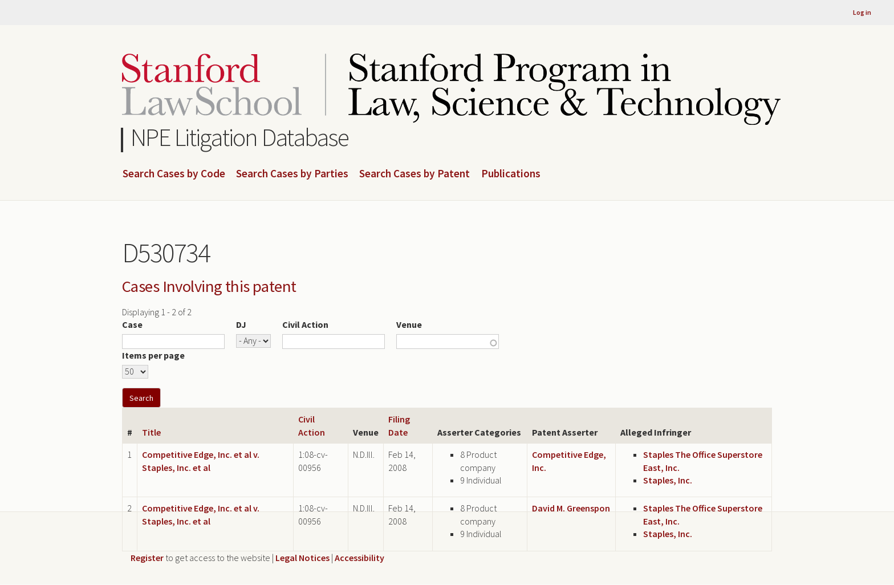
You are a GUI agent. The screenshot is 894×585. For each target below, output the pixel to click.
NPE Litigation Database (240, 137)
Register (147, 557)
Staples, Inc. (667, 480)
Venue (409, 324)
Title (151, 432)
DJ (241, 324)
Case (132, 324)
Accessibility (359, 557)
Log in (862, 12)
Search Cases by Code (174, 174)
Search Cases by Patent (414, 174)
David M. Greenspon (571, 508)
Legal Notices (302, 557)
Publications (511, 174)
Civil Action (305, 324)
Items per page (153, 355)
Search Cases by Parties (292, 174)
